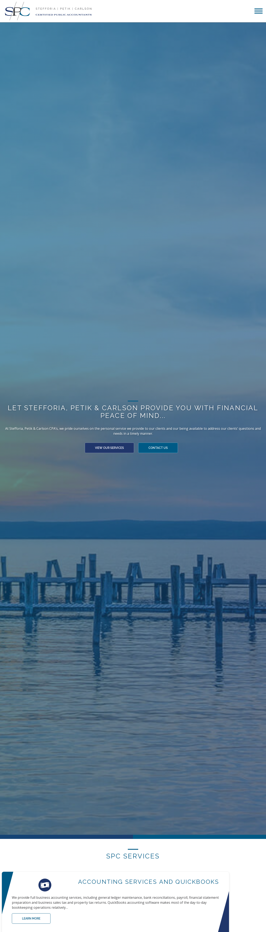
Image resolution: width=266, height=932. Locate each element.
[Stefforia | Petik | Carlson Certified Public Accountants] (47, 11)
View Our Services (109, 451)
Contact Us (158, 451)
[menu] (258, 12)
